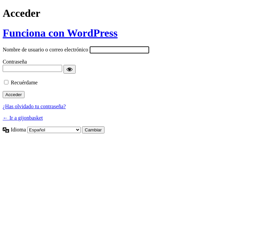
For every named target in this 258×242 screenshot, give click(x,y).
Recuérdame (24, 82)
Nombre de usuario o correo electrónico (45, 49)
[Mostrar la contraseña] (69, 69)
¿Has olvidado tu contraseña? (34, 106)
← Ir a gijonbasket (23, 118)
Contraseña (15, 62)
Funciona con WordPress (60, 33)
